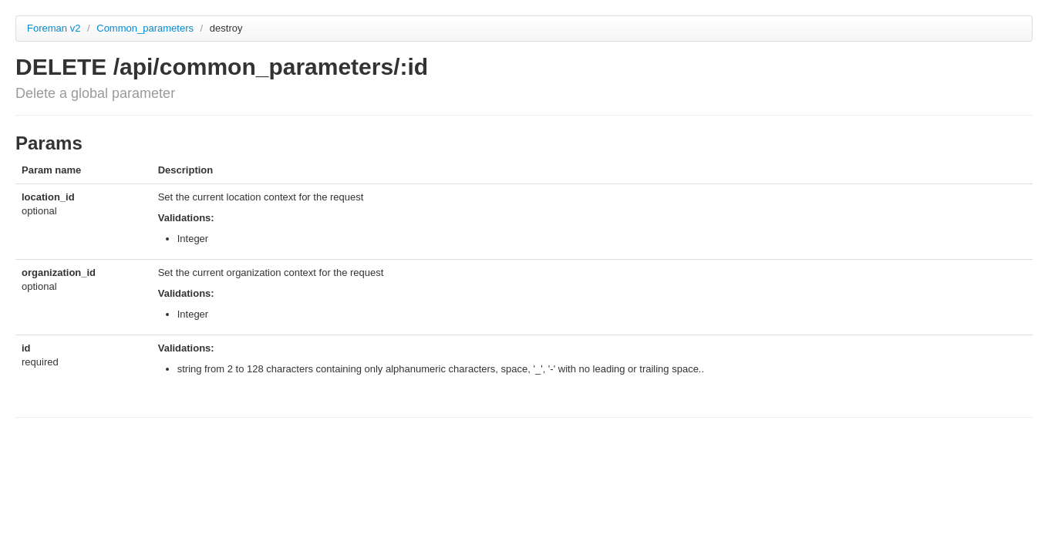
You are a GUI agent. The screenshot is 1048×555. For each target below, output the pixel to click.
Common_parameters (146, 28)
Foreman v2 (53, 28)
